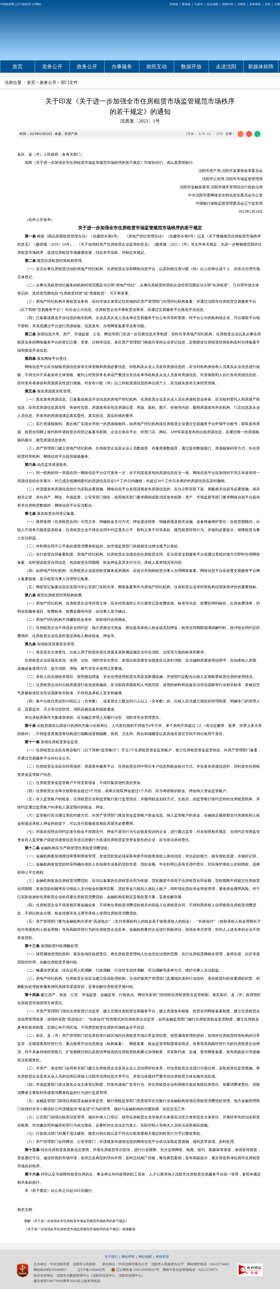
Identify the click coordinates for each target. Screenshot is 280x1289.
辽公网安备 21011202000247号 (135, 1270)
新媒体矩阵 (261, 66)
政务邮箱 (255, 4)
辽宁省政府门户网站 (28, 4)
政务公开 (87, 66)
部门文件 (69, 82)
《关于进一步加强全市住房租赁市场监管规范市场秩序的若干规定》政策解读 (79, 1229)
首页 (17, 66)
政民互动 (156, 66)
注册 (277, 4)
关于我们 (111, 1256)
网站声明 (128, 1256)
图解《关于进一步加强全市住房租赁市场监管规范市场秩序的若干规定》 (76, 1221)
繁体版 (186, 4)
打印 (220, 134)
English (198, 4)
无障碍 (241, 4)
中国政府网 (7, 4)
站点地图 (212, 4)
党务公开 (52, 66)
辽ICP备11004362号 (91, 1270)
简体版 (174, 4)
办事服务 (122, 66)
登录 (267, 4)
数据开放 (191, 66)
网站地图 (145, 1256)
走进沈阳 (226, 66)
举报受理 (162, 1256)
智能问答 (227, 4)
